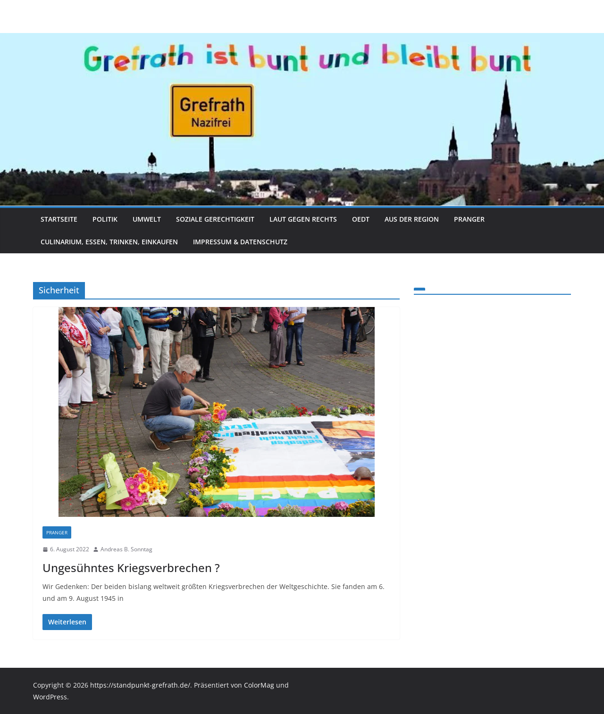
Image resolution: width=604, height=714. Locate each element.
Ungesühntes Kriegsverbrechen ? (131, 567)
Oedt (360, 219)
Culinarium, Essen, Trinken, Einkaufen (109, 241)
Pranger (469, 219)
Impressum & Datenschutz (240, 241)
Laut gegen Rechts (303, 219)
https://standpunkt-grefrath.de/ (140, 685)
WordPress (50, 696)
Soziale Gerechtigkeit (215, 219)
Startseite (59, 219)
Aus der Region (412, 219)
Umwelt (147, 219)
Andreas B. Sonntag (126, 549)
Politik (104, 219)
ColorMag (259, 685)
